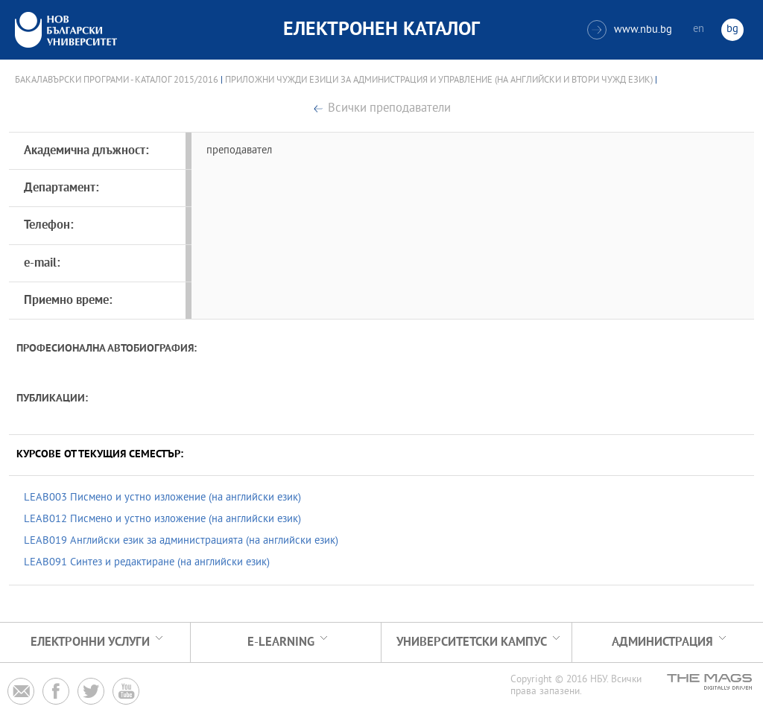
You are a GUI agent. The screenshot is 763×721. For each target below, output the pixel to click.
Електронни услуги (90, 642)
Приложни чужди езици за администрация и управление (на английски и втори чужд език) (439, 80)
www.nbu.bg (629, 29)
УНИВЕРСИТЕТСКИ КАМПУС (471, 642)
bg (732, 29)
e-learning (280, 642)
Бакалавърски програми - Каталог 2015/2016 (116, 80)
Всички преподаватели (389, 109)
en (698, 29)
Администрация (662, 642)
